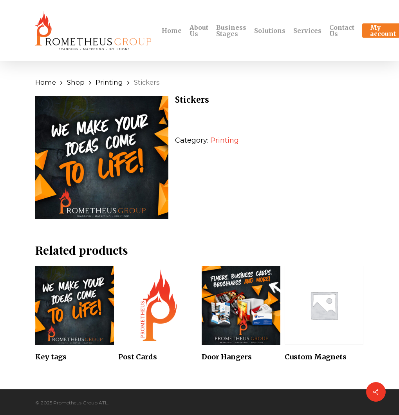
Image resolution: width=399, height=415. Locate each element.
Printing (109, 82)
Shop (76, 82)
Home (45, 82)
